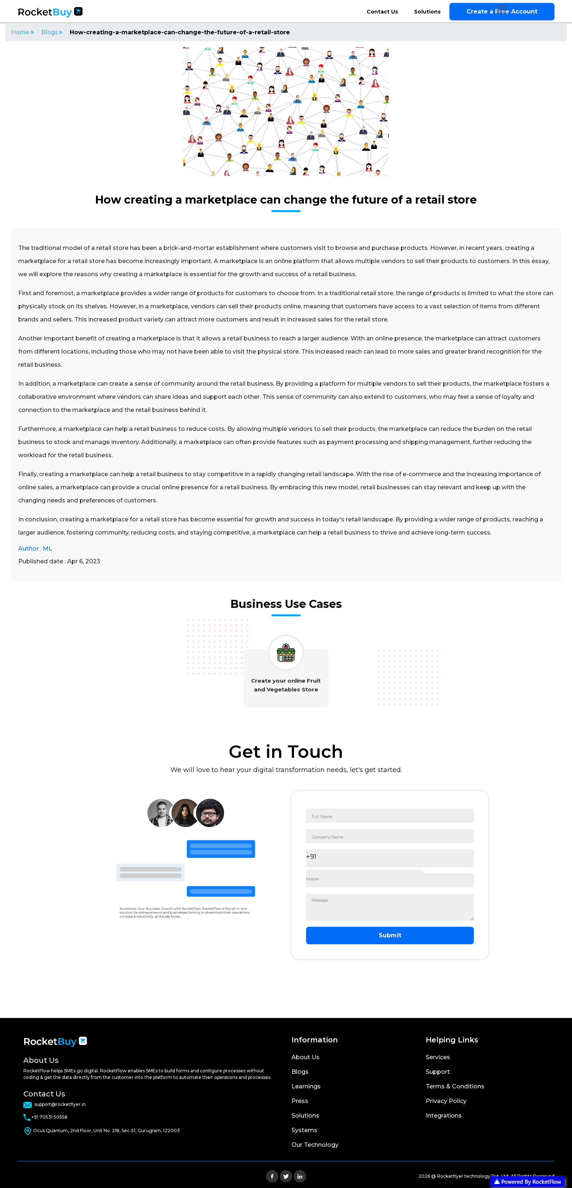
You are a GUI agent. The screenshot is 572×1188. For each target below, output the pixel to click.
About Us (305, 1057)
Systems (304, 1130)
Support (438, 1071)
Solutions (427, 11)
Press (299, 1101)
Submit (390, 935)
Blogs (51, 32)
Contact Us (382, 11)
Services (438, 1057)
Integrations (444, 1115)
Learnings (306, 1086)
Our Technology (315, 1144)
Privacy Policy (446, 1101)
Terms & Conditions (455, 1086)
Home (22, 32)
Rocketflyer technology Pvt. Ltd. (474, 1176)
